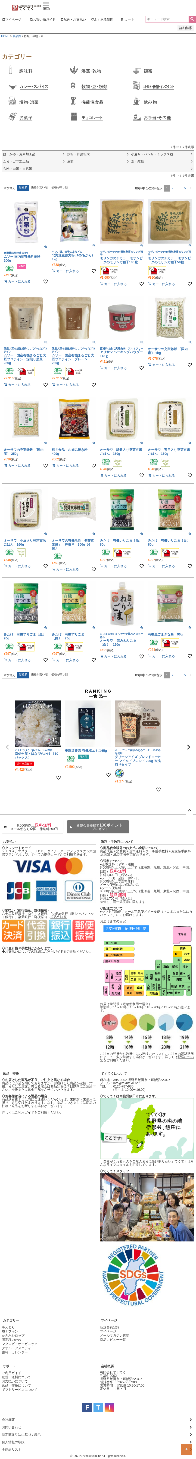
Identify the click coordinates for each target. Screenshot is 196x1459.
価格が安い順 (39, 187)
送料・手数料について (117, 841)
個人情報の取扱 (13, 1442)
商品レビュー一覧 (113, 1340)
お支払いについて (15, 1381)
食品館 (17, 36)
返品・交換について (16, 1385)
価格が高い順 (59, 187)
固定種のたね (11, 1340)
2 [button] (172, 188)
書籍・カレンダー (15, 1352)
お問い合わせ (11, 1427)
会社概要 (107, 1366)
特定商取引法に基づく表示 (21, 1434)
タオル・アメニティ (16, 1348)
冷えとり (8, 1327)
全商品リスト (11, 1449)
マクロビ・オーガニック (19, 1344)
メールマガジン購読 (114, 1335)
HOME (5, 36)
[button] (191, 188)
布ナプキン (10, 1331)
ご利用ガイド (53, 951)
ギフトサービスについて (19, 1389)
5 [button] (185, 188)
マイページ (109, 1320)
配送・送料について (16, 1377)
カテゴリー (11, 1320)
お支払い (9, 841)
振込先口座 (58, 917)
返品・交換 (11, 1073)
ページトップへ (189, 810)
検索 (192, 19)
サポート (9, 1366)
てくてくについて (114, 1073)
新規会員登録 (109, 1327)
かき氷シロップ (13, 1335)
